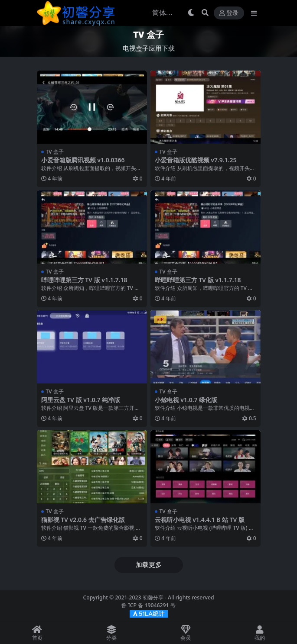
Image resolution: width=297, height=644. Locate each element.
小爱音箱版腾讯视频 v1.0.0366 (83, 160)
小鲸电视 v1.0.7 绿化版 (186, 400)
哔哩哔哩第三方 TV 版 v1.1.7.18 (84, 280)
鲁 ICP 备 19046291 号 (148, 605)
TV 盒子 (55, 151)
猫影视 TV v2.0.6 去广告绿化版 (83, 519)
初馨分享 (153, 597)
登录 (228, 13)
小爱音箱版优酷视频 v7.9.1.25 (196, 160)
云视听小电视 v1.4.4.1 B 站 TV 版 (200, 519)
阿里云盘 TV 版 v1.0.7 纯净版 (81, 400)
